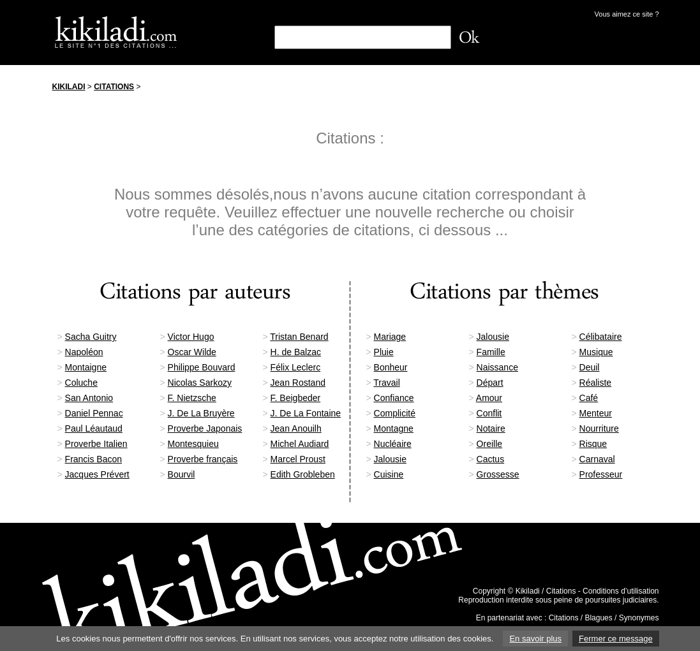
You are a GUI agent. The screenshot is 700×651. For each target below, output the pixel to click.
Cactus (491, 459)
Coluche (81, 382)
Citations (114, 86)
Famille (491, 352)
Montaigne (86, 367)
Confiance (394, 398)
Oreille (489, 444)
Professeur (601, 474)
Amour (489, 398)
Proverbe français (203, 459)
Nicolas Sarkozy (200, 382)
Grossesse (498, 474)
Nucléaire (393, 444)
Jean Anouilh (296, 428)
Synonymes (639, 617)
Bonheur (391, 367)
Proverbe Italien (96, 444)
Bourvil (181, 474)
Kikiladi (69, 86)
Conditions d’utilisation (621, 591)
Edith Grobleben (303, 474)
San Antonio (89, 398)
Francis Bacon (93, 459)
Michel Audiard (300, 444)
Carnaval (597, 459)
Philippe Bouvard (201, 367)
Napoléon (84, 352)
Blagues (598, 617)
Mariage (390, 337)
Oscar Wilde (192, 352)
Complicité (394, 413)
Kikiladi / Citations (546, 591)
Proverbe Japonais (205, 428)
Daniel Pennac (94, 413)
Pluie (384, 352)
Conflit (489, 413)
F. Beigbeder (296, 398)
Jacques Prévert (97, 474)
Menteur (595, 413)
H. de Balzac (296, 352)
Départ (490, 382)
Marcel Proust (298, 459)
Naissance (497, 367)
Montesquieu (193, 444)
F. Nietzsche (192, 398)
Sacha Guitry (91, 337)
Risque (593, 444)
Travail (386, 382)
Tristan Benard (299, 337)
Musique (596, 352)
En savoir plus (535, 638)
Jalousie (493, 337)
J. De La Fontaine (306, 413)
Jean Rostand (298, 382)
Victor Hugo (191, 337)
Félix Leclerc (296, 367)
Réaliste (595, 382)
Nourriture (599, 428)
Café (589, 398)
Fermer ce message (616, 638)
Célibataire (600, 337)
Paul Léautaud (94, 428)
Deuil (589, 367)
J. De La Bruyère (201, 413)
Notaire (491, 428)
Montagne (393, 428)
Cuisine (389, 474)
